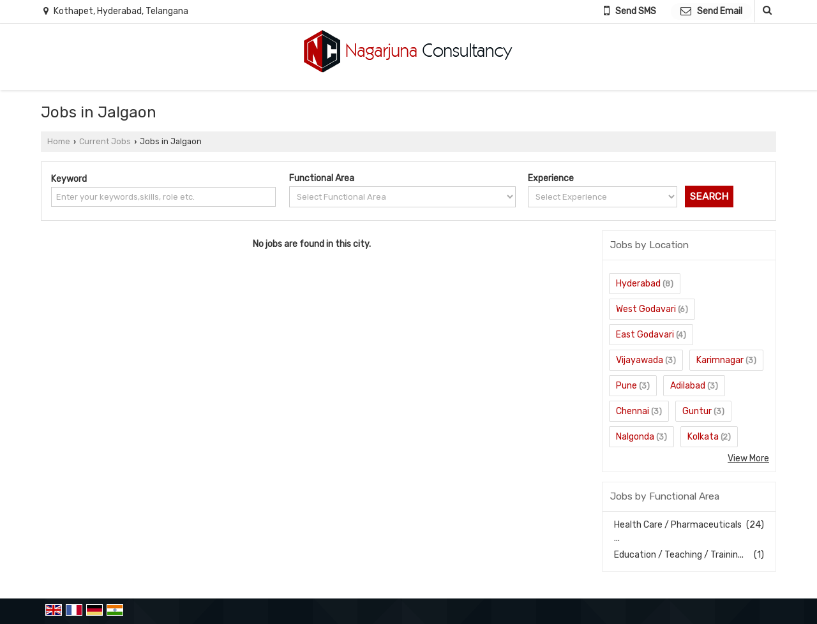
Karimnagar (720, 360)
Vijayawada (639, 360)
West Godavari (646, 309)
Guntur (697, 411)
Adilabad (687, 385)
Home (58, 141)
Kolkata (703, 436)
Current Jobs (105, 141)
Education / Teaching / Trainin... (679, 554)
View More (748, 458)
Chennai (632, 411)
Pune (626, 385)
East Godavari (645, 334)
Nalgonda (635, 436)
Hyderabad (638, 283)
